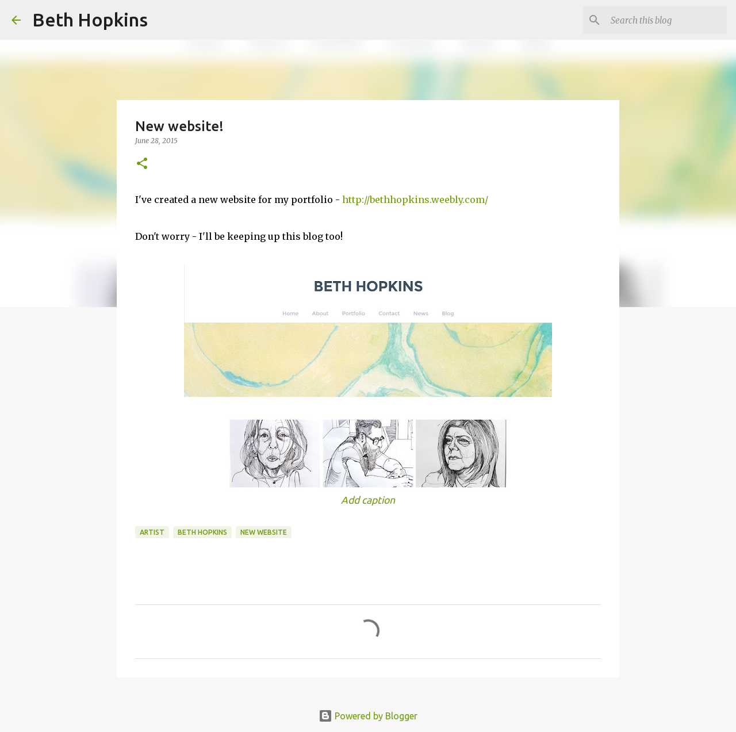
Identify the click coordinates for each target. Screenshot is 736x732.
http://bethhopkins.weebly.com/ (415, 199)
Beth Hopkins (90, 19)
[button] (142, 164)
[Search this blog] (666, 20)
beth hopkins (202, 532)
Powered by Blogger (368, 716)
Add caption (368, 500)
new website (263, 532)
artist (152, 532)
